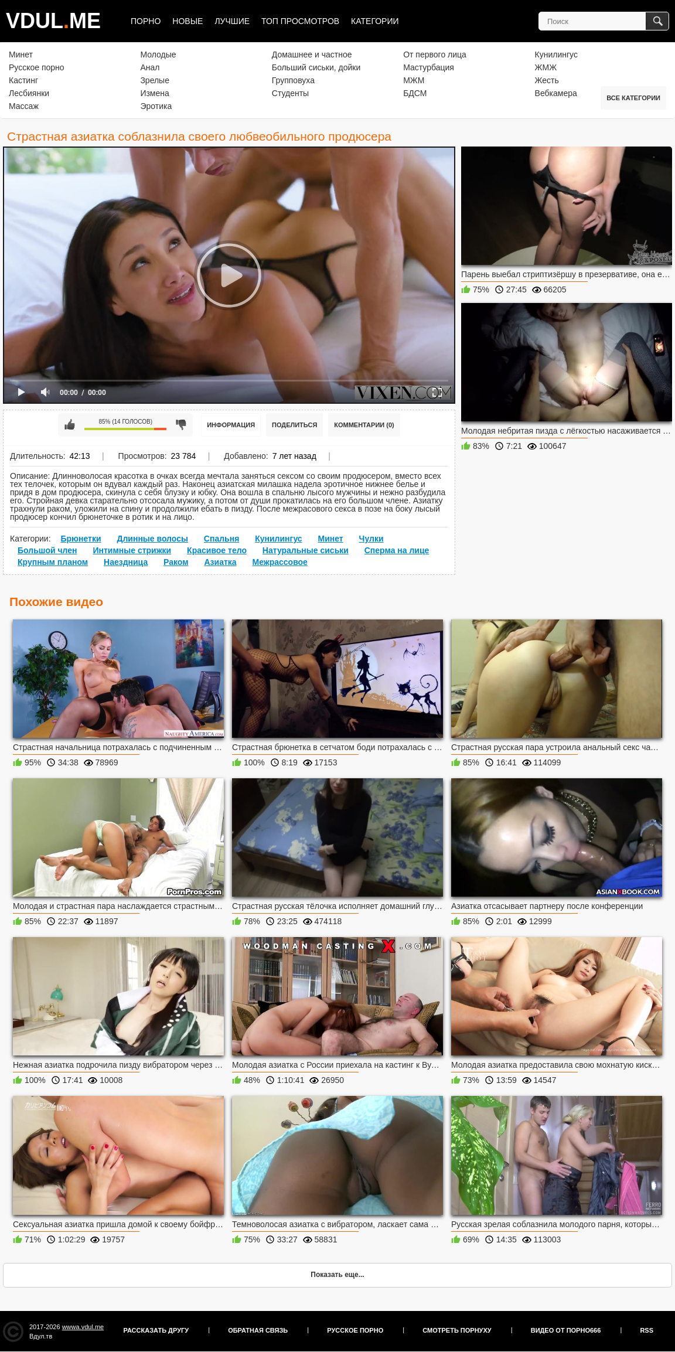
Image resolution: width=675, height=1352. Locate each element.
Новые (187, 21)
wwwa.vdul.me (83, 1326)
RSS (646, 1330)
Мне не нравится (181, 425)
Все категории (633, 97)
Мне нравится (69, 425)
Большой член (47, 550)
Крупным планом (53, 562)
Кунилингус (556, 54)
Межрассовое (279, 562)
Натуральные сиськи (305, 550)
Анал (149, 67)
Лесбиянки (29, 93)
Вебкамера (556, 93)
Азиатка (220, 562)
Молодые (158, 54)
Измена (154, 93)
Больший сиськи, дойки (316, 67)
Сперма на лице (396, 550)
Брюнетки (80, 538)
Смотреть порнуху (456, 1330)
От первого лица (434, 54)
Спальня (221, 538)
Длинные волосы (152, 538)
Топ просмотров (300, 21)
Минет (21, 54)
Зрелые (154, 80)
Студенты (290, 93)
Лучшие (232, 21)
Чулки (371, 538)
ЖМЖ (546, 67)
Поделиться (294, 424)
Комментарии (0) (364, 424)
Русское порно (36, 67)
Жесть (547, 80)
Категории (374, 21)
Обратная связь (258, 1330)
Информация (231, 424)
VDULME (53, 21)
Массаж (24, 106)
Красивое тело (217, 550)
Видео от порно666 (566, 1330)
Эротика (156, 106)
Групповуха (293, 80)
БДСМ (415, 93)
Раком (176, 562)
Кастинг (23, 80)
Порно (146, 21)
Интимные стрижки (132, 550)
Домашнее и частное (312, 54)
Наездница (126, 562)
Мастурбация (428, 67)
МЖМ (413, 80)
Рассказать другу (156, 1330)
